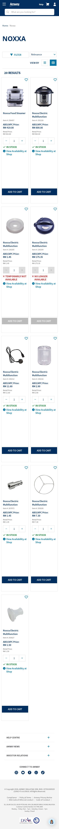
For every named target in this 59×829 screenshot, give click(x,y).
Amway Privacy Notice (43, 797)
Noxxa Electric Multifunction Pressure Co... (40, 115)
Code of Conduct (43, 800)
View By (34, 62)
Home (5, 25)
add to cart (15, 191)
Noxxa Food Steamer (14, 113)
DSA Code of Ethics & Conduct (21, 800)
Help (41, 4)
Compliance (12, 797)
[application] (52, 822)
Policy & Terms (25, 797)
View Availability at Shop (15, 152)
